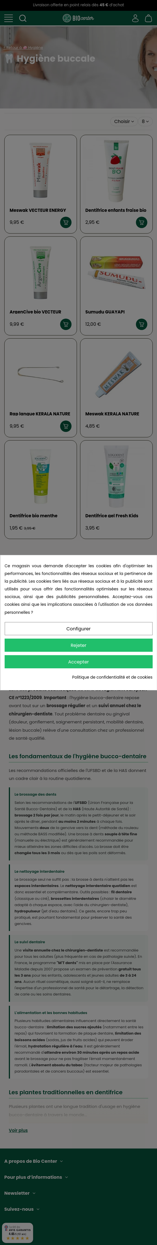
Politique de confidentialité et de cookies (112, 677)
